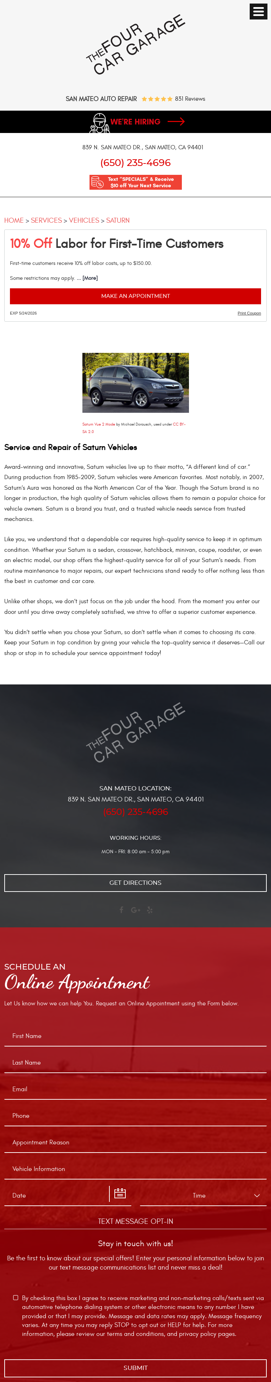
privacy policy (197, 1334)
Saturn (118, 220)
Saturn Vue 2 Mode (98, 424)
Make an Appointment (135, 296)
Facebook (121, 913)
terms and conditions (135, 1334)
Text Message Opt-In (135, 1221)
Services (46, 220)
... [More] (86, 278)
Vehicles (84, 220)
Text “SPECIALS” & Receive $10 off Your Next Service (141, 182)
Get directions (135, 883)
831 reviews (190, 99)
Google (136, 913)
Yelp (150, 913)
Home (14, 220)
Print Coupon (249, 313)
